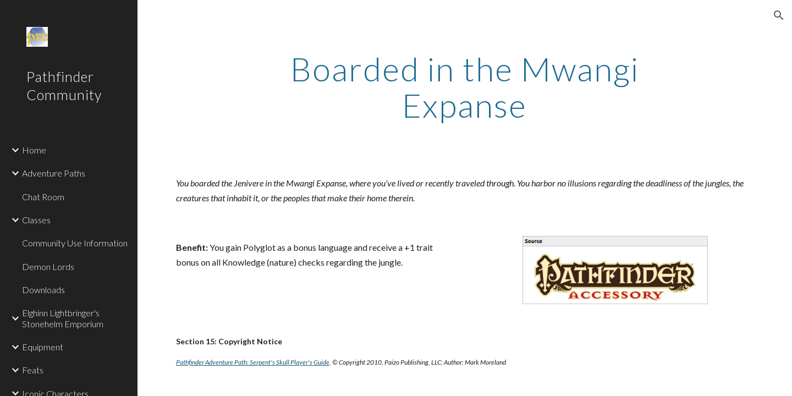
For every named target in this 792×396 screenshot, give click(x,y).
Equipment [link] (42, 347)
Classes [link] (36, 220)
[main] (465, 87)
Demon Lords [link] (48, 266)
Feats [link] (32, 370)
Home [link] (34, 150)
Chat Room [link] (43, 196)
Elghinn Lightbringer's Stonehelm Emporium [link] (62, 317)
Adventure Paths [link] (53, 173)
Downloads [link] (43, 289)
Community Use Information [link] (75, 243)
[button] (779, 15)
